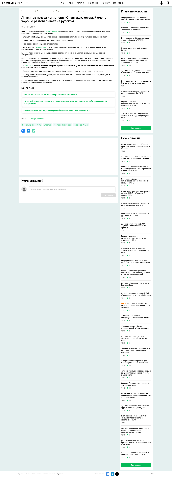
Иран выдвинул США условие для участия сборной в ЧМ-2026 (135, 39)
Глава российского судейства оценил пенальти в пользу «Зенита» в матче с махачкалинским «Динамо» (136, 273)
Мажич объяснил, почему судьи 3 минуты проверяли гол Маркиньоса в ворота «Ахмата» (136, 169)
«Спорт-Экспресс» (37, 119)
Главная (24, 11)
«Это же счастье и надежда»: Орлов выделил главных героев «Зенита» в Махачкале (136, 373)
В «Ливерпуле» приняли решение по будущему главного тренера (136, 82)
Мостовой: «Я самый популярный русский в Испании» (135, 215)
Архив (20, 474)
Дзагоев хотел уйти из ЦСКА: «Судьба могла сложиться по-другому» (133, 226)
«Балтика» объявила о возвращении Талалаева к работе (135, 317)
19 (130, 400)
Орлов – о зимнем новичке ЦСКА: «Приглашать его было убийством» (136, 294)
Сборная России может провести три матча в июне (135, 384)
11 (130, 120)
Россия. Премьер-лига (31, 125)
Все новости (136, 128)
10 (130, 388)
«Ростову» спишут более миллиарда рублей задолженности (135, 327)
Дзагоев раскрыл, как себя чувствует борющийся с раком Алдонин (134, 338)
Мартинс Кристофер (62, 125)
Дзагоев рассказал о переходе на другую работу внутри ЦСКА (135, 407)
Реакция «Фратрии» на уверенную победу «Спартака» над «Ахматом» (56, 110)
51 (130, 447)
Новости (31, 11)
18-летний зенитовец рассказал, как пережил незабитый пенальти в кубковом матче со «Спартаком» (65, 102)
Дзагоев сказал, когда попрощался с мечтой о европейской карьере (136, 72)
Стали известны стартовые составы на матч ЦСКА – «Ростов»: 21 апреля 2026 (136, 193)
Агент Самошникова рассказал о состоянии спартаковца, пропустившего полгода (135, 430)
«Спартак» (29, 66)
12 (130, 278)
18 (130, 365)
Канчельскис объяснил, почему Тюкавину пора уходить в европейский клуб (134, 418)
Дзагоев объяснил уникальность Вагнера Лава (135, 284)
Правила (60, 474)
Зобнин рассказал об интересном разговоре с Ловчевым (50, 94)
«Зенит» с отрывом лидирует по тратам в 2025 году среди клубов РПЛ (135, 116)
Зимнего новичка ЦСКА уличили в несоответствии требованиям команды (135, 350)
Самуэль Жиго (41, 47)
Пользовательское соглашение (43, 474)
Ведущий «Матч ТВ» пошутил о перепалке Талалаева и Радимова (135, 261)
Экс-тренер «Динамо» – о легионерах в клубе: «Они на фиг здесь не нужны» (134, 181)
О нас (28, 474)
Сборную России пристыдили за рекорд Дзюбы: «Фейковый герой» (135, 18)
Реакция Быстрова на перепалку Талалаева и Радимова (135, 29)
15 (130, 65)
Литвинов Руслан (81, 125)
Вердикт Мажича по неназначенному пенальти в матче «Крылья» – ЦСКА (135, 103)
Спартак (47, 125)
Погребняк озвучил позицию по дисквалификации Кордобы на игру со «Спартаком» (136, 395)
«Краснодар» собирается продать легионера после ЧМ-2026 (135, 92)
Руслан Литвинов (51, 31)
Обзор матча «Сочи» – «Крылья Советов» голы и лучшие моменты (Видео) (135, 146)
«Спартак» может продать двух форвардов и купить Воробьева (134, 362)
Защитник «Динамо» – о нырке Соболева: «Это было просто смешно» (136, 305)
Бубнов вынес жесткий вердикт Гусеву (134, 49)
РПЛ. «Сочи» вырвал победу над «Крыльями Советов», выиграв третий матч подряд (134, 60)
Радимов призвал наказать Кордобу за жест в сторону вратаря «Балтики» (136, 442)
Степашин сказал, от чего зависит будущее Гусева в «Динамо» (135, 454)
